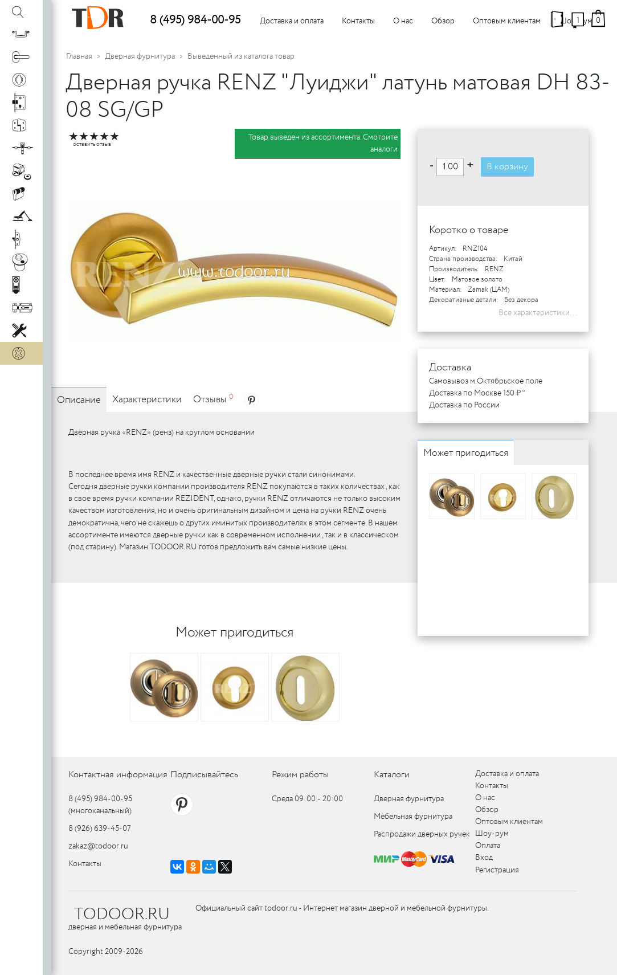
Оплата (487, 845)
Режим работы (300, 774)
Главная (79, 56)
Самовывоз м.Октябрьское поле (485, 381)
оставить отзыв (92, 144)
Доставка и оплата (292, 21)
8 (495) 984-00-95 (195, 20)
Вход (484, 857)
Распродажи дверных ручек (422, 834)
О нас (403, 21)
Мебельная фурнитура (413, 816)
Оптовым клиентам (507, 21)
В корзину (507, 166)
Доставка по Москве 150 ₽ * (477, 393)
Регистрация (497, 870)
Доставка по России (464, 405)
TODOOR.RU (122, 915)
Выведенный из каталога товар (241, 56)
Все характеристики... (537, 313)
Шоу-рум (492, 833)
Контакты (358, 21)
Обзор (443, 21)
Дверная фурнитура (140, 56)
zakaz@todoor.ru (98, 846)
